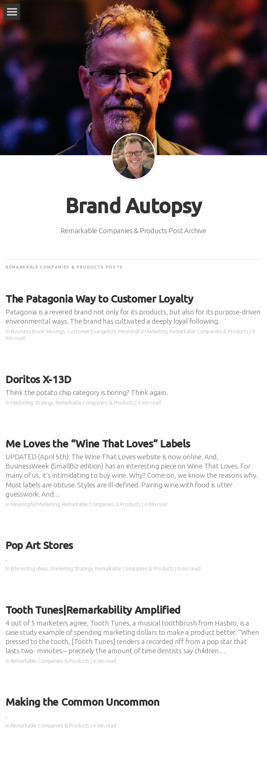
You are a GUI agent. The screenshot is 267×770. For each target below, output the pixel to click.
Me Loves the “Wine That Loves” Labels (98, 443)
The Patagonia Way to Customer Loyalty (99, 298)
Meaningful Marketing (142, 331)
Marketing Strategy (32, 403)
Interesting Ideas (29, 569)
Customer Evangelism (91, 331)
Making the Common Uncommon (82, 702)
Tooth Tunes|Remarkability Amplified (93, 610)
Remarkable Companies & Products (209, 331)
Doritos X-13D (38, 379)
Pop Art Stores (39, 545)
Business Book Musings (38, 331)
